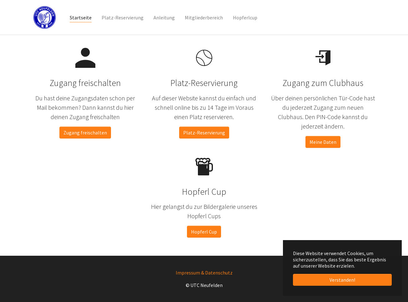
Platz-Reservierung (204, 132)
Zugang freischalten (85, 132)
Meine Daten (323, 142)
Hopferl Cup (204, 232)
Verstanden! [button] (342, 280)
